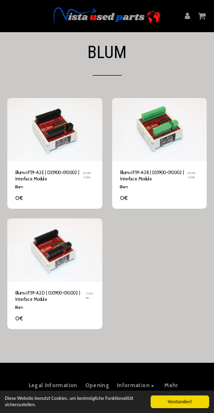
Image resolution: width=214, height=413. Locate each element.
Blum (19, 186)
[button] (10, 15)
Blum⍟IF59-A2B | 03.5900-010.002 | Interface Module (152, 175)
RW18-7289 (87, 175)
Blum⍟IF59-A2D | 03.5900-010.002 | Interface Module (47, 296)
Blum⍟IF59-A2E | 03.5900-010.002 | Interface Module (47, 175)
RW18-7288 (192, 175)
